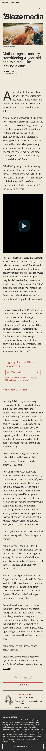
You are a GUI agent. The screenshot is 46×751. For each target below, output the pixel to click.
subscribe (15, 2)
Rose (5, 122)
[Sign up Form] (22, 372)
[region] (23, 730)
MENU (41, 9)
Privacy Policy (27, 377)
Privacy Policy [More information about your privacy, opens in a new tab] (10, 741)
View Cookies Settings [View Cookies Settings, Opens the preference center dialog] (23, 746)
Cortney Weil (10, 71)
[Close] (43, 713)
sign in (5, 2)
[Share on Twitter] (20, 677)
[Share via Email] (25, 677)
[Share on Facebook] (15, 677)
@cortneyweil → (22, 708)
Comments (23, 685)
